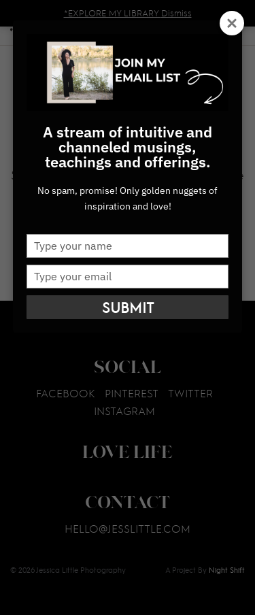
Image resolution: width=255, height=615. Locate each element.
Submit (128, 307)
